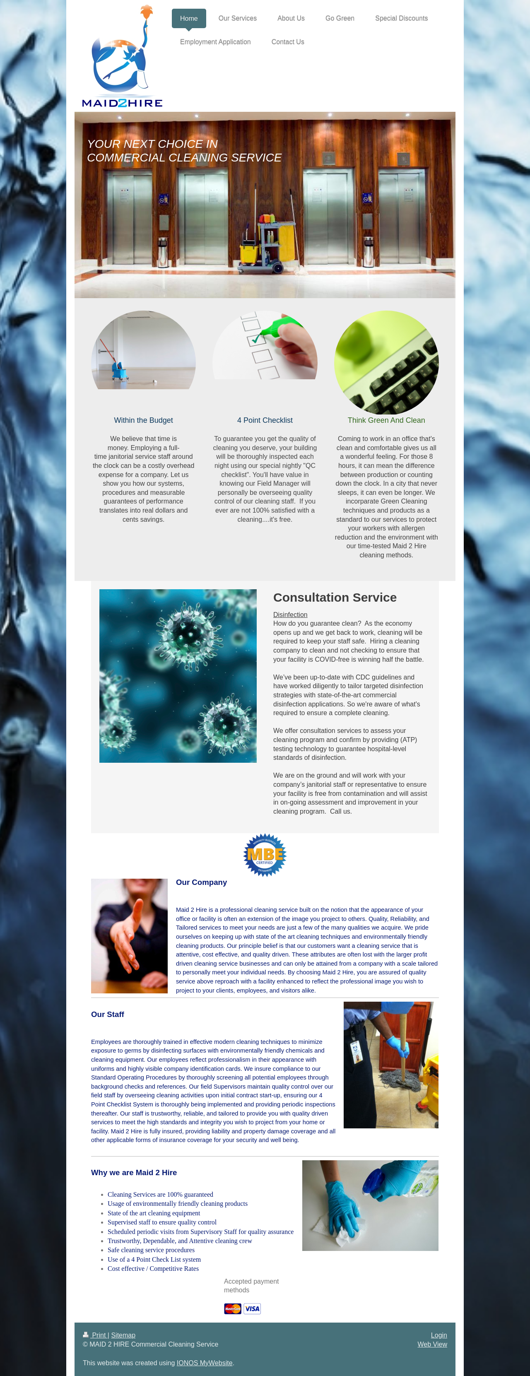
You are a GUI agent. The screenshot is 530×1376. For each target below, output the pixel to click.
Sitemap (123, 1335)
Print (95, 1335)
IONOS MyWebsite (205, 1362)
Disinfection (290, 614)
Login (439, 1335)
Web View (432, 1344)
